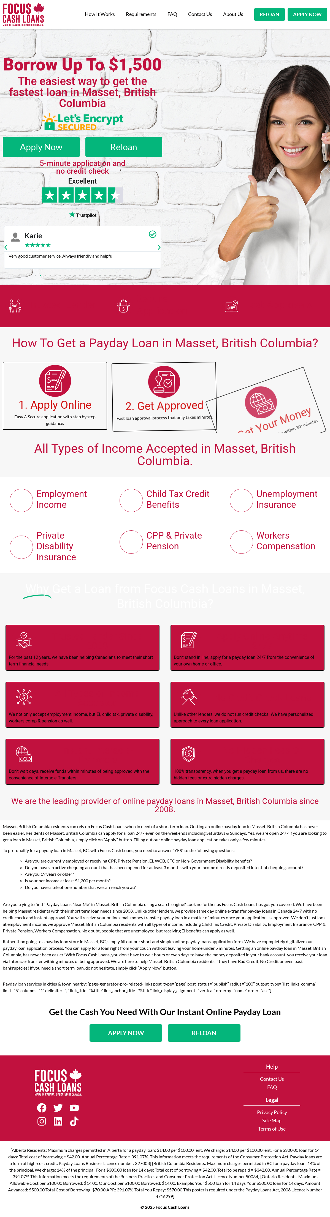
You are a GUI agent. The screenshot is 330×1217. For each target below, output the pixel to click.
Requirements (141, 14)
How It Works (100, 14)
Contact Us (200, 14)
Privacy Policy (272, 1112)
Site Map (272, 1120)
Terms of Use (272, 1129)
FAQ (172, 14)
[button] (6, 247)
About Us (233, 14)
